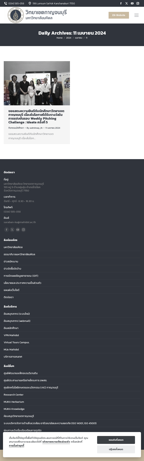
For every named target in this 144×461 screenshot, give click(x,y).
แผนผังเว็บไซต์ (11, 290)
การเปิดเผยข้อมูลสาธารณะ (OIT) (21, 276)
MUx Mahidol (11, 349)
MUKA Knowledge (14, 409)
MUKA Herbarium (14, 402)
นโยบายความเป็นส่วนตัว (56, 442)
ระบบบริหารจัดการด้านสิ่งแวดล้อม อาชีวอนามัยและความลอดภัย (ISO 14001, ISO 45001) (50, 423)
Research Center (13, 394)
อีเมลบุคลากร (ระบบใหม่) (17, 314)
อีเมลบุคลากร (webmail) (17, 321)
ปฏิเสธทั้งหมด (116, 449)
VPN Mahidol (11, 335)
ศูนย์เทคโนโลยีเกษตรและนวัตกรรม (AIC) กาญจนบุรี (31, 387)
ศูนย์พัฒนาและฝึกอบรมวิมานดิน (21, 373)
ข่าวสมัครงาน (11, 261)
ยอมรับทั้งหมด (116, 440)
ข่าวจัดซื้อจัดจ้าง (12, 268)
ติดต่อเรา (9, 297)
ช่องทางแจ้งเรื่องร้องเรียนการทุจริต (22, 430)
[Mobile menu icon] (136, 15)
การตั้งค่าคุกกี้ (16, 445)
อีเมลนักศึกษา (11, 328)
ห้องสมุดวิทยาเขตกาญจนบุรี (19, 416)
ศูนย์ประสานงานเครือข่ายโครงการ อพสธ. (25, 380)
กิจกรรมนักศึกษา (16, 128)
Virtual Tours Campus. (17, 342)
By (35, 128)
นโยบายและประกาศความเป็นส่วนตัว (22, 283)
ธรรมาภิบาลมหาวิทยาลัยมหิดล (19, 254)
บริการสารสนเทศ (13, 356)
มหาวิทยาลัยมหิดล (13, 247)
